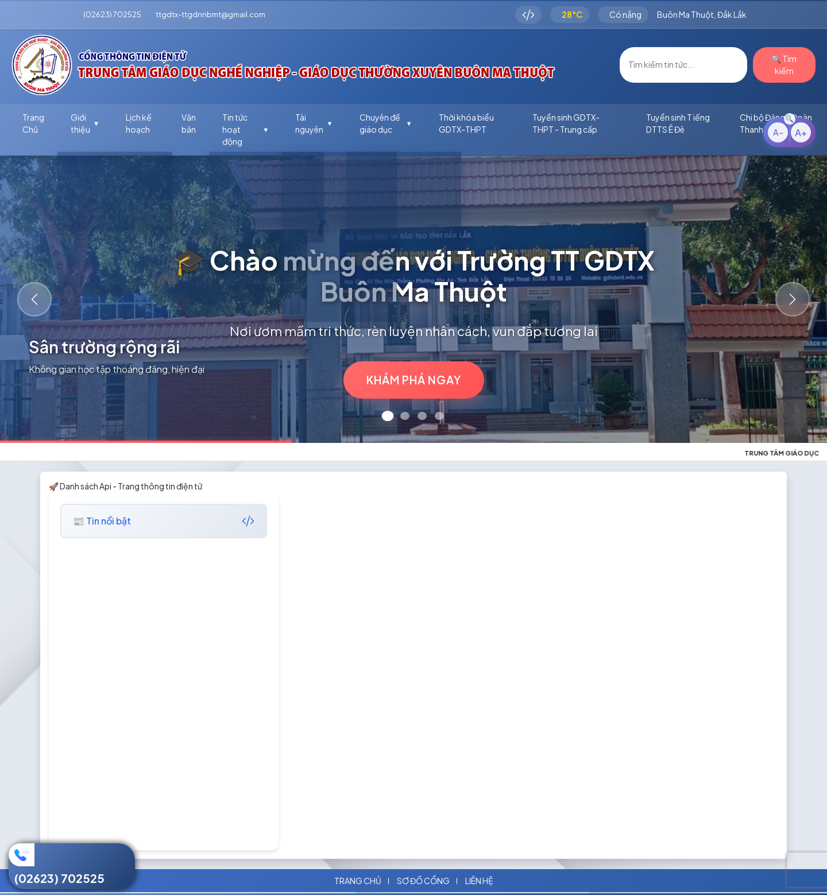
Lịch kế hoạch (139, 123)
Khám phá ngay (413, 380)
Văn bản (188, 123)
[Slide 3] (422, 416)
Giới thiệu (85, 123)
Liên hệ (479, 880)
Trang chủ (357, 880)
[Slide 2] (404, 416)
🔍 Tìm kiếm (784, 64)
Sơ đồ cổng (423, 880)
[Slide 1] (388, 416)
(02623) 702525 (59, 878)
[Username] (683, 65)
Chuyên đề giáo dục (386, 123)
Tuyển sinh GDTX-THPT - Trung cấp (566, 123)
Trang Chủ (33, 123)
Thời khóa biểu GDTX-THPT (466, 123)
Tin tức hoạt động (245, 129)
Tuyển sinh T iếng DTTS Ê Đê (678, 123)
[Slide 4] (439, 416)
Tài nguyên (314, 123)
